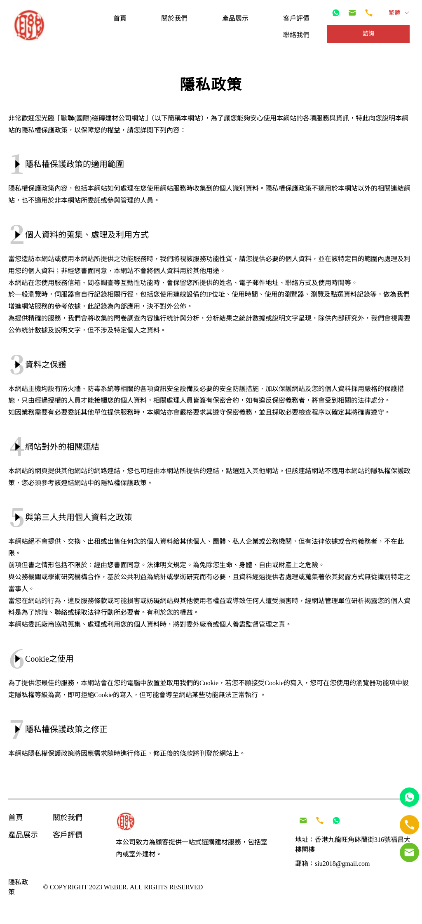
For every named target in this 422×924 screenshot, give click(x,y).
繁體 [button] (399, 13)
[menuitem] (120, 18)
